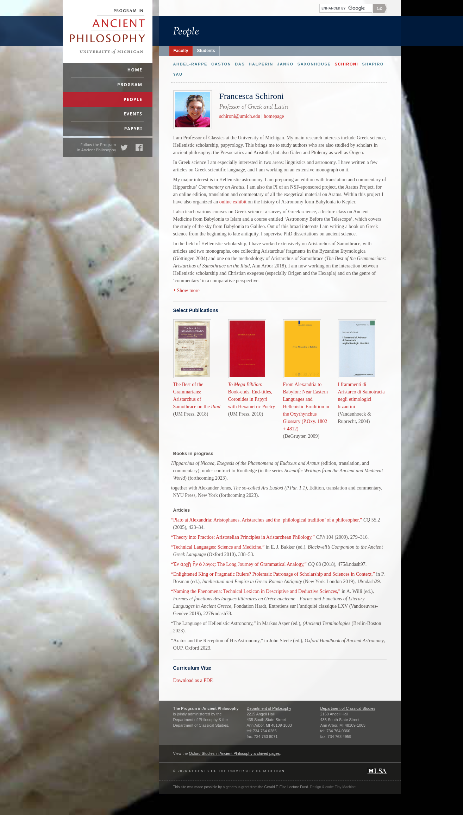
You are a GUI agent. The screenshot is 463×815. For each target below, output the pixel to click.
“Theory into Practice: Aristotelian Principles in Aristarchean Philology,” (243, 537)
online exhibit (232, 201)
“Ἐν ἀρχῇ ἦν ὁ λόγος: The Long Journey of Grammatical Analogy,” (239, 564)
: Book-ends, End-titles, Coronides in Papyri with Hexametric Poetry (251, 368)
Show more (188, 290)
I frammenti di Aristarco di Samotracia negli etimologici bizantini (361, 371)
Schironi (346, 64)
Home (135, 70)
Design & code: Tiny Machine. (333, 787)
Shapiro (373, 64)
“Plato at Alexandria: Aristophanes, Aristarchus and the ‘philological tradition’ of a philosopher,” (266, 520)
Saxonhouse (314, 64)
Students (206, 50)
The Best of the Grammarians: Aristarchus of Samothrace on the (196, 368)
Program (130, 85)
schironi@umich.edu (240, 116)
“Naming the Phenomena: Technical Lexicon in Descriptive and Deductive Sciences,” (255, 591)
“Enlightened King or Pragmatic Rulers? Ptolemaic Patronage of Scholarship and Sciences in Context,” (273, 574)
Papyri (133, 129)
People (133, 99)
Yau (178, 74)
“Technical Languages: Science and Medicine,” (217, 547)
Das (240, 64)
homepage (274, 116)
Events (133, 114)
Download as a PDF (192, 680)
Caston (221, 64)
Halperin (261, 64)
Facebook (139, 147)
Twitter (123, 147)
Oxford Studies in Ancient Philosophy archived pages (234, 753)
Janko (285, 64)
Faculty (181, 50)
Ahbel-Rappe (190, 64)
